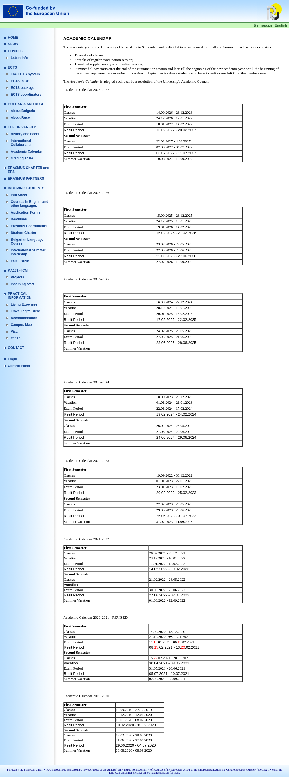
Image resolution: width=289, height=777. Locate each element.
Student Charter (23, 233)
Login (12, 359)
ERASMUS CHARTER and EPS (28, 170)
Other (15, 338)
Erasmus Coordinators (29, 226)
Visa (14, 331)
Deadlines (19, 219)
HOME (13, 37)
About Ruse (20, 118)
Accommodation (24, 318)
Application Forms (25, 212)
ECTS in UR (20, 81)
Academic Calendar (26, 151)
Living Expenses (24, 304)
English (281, 25)
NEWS (13, 44)
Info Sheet (19, 195)
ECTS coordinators (26, 94)
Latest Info (19, 58)
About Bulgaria (23, 111)
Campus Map (21, 325)
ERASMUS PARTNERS (26, 179)
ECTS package (22, 88)
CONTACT (16, 348)
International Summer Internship (28, 252)
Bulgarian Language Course (27, 241)
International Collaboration (21, 143)
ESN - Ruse (20, 261)
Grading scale (22, 158)
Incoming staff (22, 284)
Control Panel (19, 366)
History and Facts (25, 134)
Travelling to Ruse (25, 311)
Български (263, 25)
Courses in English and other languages (29, 204)
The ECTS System (25, 74)
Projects (17, 277)
